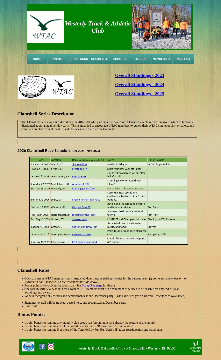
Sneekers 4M (79, 219)
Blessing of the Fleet (84, 214)
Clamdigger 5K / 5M (83, 188)
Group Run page (92, 285)
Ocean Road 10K (81, 234)
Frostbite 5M (79, 169)
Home (37, 58)
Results (141, 58)
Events (57, 58)
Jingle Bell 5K (79, 164)
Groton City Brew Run (84, 227)
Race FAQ (183, 58)
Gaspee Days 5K (81, 207)
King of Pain (79, 176)
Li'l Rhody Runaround (84, 242)
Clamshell (99, 58)
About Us (120, 58)
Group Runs (78, 58)
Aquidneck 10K (80, 184)
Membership (162, 58)
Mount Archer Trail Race (86, 199)
